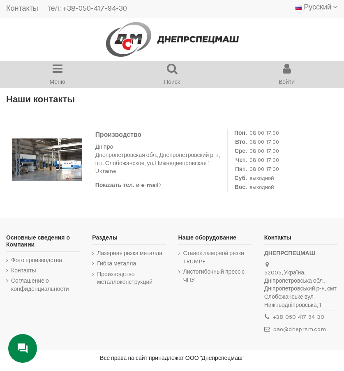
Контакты (23, 8)
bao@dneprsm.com (299, 329)
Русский (317, 7)
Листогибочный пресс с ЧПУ (214, 275)
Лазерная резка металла (129, 253)
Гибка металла (116, 263)
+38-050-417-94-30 (298, 316)
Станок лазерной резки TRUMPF (213, 257)
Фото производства (36, 260)
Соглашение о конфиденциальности (40, 285)
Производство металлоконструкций (124, 278)
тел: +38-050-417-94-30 (87, 8)
